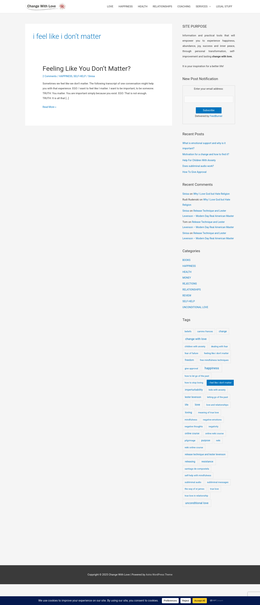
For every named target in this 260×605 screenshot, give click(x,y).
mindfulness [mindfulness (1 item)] (191, 440)
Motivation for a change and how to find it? (207, 159)
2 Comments (50, 80)
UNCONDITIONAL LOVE (196, 328)
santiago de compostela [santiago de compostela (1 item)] (197, 489)
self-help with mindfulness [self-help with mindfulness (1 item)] (198, 496)
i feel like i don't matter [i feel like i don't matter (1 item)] (220, 403)
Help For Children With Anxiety (200, 165)
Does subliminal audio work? (199, 171)
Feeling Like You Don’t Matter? (89, 73)
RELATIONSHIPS (162, 8)
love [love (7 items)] (197, 425)
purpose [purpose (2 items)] (205, 461)
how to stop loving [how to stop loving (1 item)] (194, 403)
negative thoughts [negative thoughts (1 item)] (194, 447)
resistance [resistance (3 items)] (207, 482)
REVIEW (187, 316)
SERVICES (202, 8)
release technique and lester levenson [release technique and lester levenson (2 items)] (205, 475)
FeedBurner (216, 121)
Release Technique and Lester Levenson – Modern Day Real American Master (206, 221)
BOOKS (187, 280)
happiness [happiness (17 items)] (212, 389)
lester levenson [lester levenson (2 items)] (193, 417)
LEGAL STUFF (224, 8)
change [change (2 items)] (223, 352)
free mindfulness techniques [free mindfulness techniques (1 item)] (214, 381)
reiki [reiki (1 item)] (218, 461)
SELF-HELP (81, 80)
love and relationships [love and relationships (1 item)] (217, 425)
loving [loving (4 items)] (188, 433)
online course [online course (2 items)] (192, 454)
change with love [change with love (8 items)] (195, 359)
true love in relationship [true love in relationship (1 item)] (196, 516)
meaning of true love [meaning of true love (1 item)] (208, 433)
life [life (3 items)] (186, 425)
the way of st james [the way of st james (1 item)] (194, 509)
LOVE (110, 8)
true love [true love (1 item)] (214, 509)
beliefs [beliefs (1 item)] (188, 352)
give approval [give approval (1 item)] (191, 389)
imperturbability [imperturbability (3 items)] (194, 410)
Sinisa (186, 198)
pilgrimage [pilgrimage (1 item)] (190, 461)
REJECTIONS (190, 304)
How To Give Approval (195, 177)
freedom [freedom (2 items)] (189, 380)
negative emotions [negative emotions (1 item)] (212, 440)
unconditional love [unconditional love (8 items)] (196, 523)
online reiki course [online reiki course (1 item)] (214, 454)
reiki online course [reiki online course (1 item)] (194, 468)
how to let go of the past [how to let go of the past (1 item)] (197, 396)
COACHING (183, 8)
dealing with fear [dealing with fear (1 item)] (219, 367)
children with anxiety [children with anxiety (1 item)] (195, 367)
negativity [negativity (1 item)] (213, 447)
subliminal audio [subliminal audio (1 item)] (193, 503)
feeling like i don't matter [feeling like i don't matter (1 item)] (216, 374)
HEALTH (143, 8)
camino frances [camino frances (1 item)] (205, 352)
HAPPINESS (126, 8)
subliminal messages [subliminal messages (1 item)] (217, 503)
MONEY (187, 298)
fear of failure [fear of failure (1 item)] (191, 374)
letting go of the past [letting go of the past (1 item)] (217, 418)
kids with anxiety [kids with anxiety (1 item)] (217, 410)
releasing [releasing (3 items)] (190, 482)
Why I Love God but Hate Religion (213, 198)
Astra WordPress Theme (159, 595)
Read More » (50, 111)
